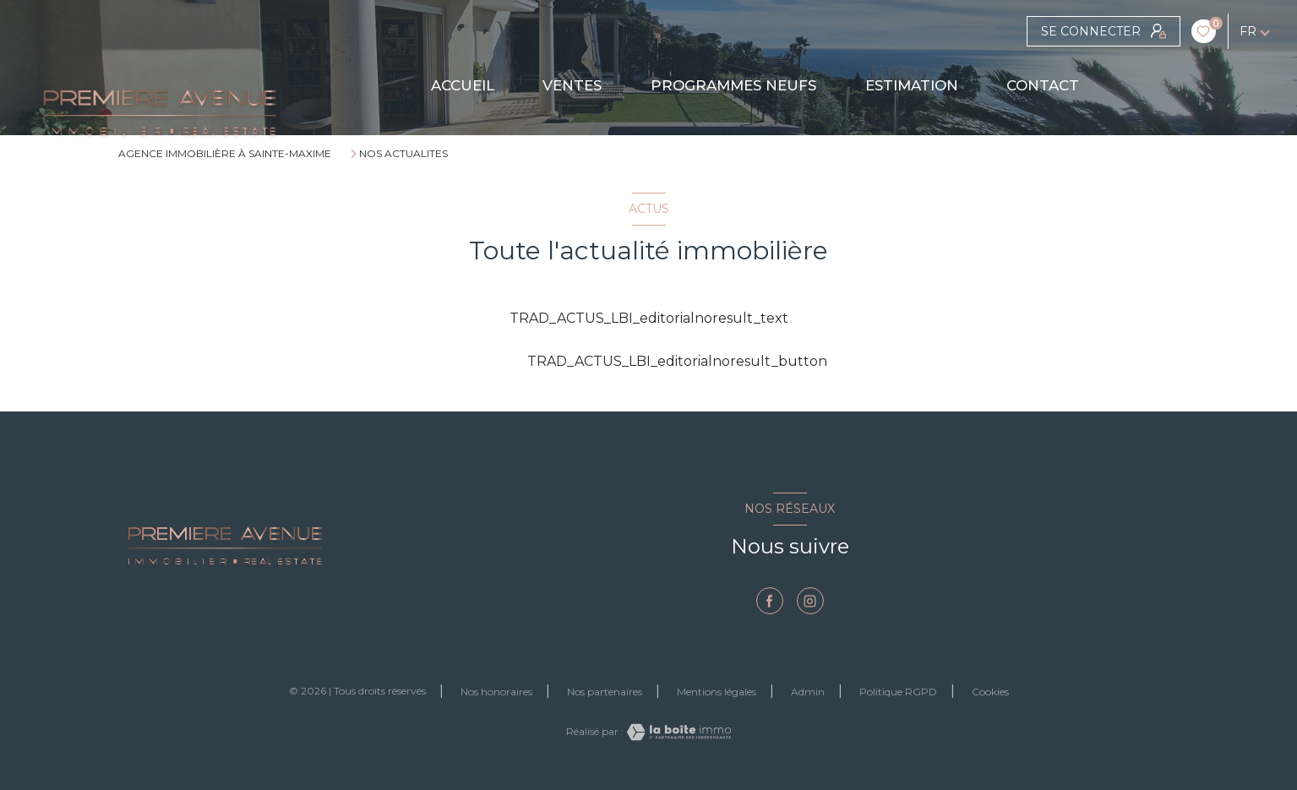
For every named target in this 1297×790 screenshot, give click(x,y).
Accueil (462, 85)
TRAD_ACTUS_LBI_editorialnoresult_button (649, 361)
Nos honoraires (496, 691)
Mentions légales (716, 691)
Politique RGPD (898, 691)
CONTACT (1043, 85)
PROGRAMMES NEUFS (733, 85)
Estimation (911, 85)
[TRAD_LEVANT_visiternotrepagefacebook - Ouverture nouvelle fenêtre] (769, 600)
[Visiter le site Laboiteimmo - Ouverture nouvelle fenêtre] (678, 732)
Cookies (990, 692)
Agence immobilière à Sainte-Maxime (224, 153)
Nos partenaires (604, 691)
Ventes (572, 85)
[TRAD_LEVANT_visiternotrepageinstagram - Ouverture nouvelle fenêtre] (810, 600)
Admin (808, 691)
